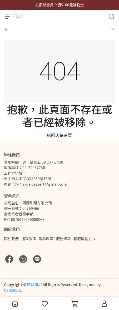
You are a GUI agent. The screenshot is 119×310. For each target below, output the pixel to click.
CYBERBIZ (12, 290)
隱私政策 (46, 238)
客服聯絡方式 (84, 238)
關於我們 (11, 238)
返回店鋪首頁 (59, 135)
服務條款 (63, 238)
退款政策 (28, 238)
